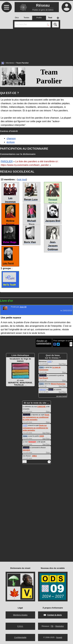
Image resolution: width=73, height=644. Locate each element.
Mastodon (59, 626)
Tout (60, 364)
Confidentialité (20, 637)
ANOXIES (26, 450)
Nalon (51, 389)
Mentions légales (20, 615)
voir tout (22, 179)
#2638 (41, 436)
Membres (10, 63)
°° (32, 442)
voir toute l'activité (61, 396)
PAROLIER (7, 161)
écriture (11, 142)
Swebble (26, 447)
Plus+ (64, 364)
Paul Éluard (43, 378)
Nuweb (59, 637)
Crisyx (41, 367)
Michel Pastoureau (58, 384)
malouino (42, 389)
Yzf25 (49, 361)
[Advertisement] (36, 43)
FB (52, 626)
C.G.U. (20, 626)
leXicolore (42, 375)
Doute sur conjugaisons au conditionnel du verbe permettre (36, 417)
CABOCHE (41, 406)
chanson (11, 138)
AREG (34, 456)
